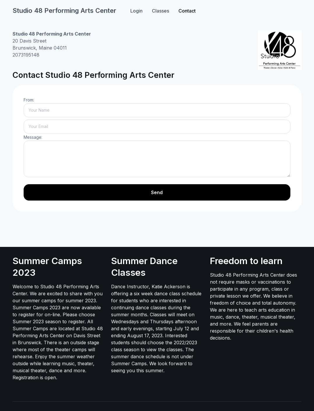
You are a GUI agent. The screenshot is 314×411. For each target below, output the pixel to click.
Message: (33, 137)
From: (29, 99)
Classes (160, 11)
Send (157, 192)
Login (136, 11)
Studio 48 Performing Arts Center (64, 10)
